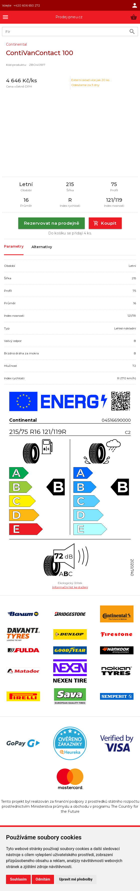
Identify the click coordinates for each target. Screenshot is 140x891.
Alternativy (42, 247)
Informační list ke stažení (70, 587)
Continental (16, 44)
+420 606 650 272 (27, 5)
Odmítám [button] (43, 879)
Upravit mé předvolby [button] (75, 879)
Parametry (14, 246)
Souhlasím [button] (18, 879)
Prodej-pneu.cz (69, 17)
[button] (133, 17)
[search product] (132, 31)
